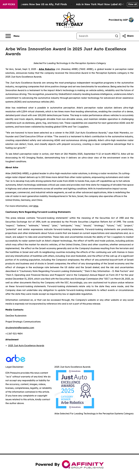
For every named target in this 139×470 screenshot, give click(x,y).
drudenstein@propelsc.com (19, 327)
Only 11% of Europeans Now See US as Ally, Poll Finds (37, 4)
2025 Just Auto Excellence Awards (26, 345)
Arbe (35, 206)
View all (132, 4)
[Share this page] (128, 36)
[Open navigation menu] (12, 36)
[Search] (95, 36)
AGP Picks (9, 4)
